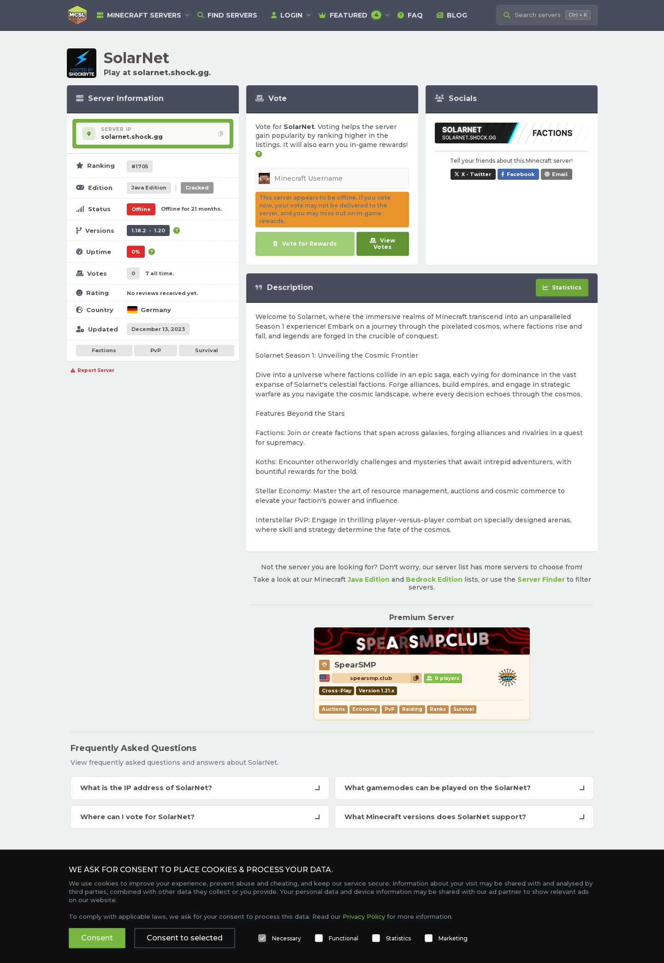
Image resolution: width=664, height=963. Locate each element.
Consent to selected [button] (185, 937)
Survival (206, 350)
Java (148, 187)
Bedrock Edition (434, 579)
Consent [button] (97, 937)
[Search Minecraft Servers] (547, 15)
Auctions (333, 709)
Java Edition (369, 579)
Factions (104, 350)
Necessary (286, 938)
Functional (343, 938)
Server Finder (541, 579)
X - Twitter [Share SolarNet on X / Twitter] (476, 174)
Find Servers (227, 15)
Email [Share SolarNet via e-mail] (560, 174)
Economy (364, 709)
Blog (452, 15)
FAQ (410, 15)
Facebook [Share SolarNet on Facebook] (520, 174)
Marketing (453, 938)
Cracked (197, 187)
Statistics (398, 938)
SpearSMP (355, 664)
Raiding (412, 709)
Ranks (438, 709)
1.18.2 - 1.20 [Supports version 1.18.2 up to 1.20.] (148, 230)
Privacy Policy (364, 916)
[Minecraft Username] (332, 178)
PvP (155, 350)
